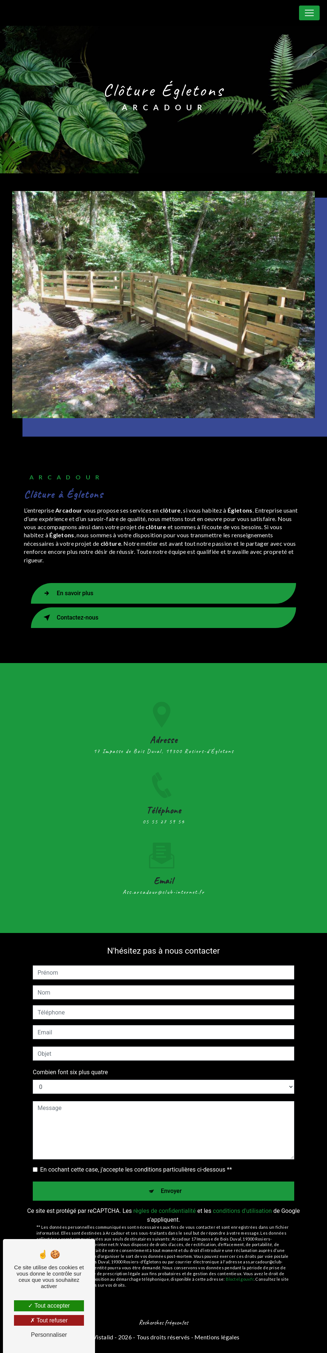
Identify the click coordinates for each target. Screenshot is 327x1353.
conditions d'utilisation (242, 1210)
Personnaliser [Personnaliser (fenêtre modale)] (49, 1335)
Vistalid (103, 1336)
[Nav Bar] (309, 13)
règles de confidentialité (164, 1210)
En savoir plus (67, 593)
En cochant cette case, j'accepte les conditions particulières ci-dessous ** (136, 1169)
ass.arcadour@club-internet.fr (164, 883)
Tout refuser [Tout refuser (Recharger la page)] (49, 1320)
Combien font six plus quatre (70, 1072)
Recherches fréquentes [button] (163, 1322)
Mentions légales (216, 1336)
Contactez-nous (69, 617)
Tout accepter (49, 1305)
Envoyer (171, 1190)
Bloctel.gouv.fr (240, 1279)
